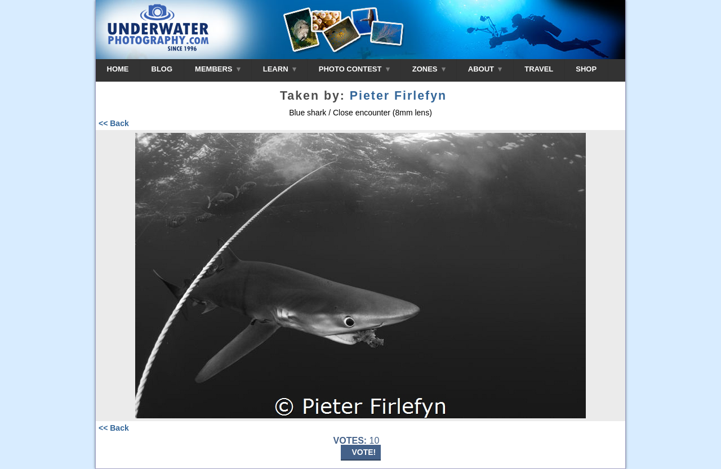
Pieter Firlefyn (398, 95)
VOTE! (364, 452)
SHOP (586, 69)
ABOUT (485, 69)
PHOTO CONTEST (354, 69)
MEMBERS (218, 69)
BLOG (162, 69)
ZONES (429, 69)
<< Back (114, 123)
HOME (118, 69)
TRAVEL (538, 69)
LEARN (279, 69)
